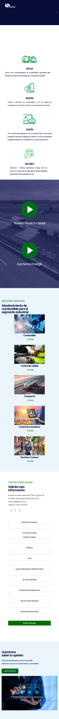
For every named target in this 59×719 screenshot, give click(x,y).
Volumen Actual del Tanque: (29, 613)
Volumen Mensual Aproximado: (29, 591)
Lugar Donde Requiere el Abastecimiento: (29, 570)
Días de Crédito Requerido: (29, 602)
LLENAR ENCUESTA (10, 671)
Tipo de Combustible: (29, 581)
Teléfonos (29, 549)
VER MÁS (30, 339)
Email (29, 560)
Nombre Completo (29, 538)
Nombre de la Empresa (29, 523)
